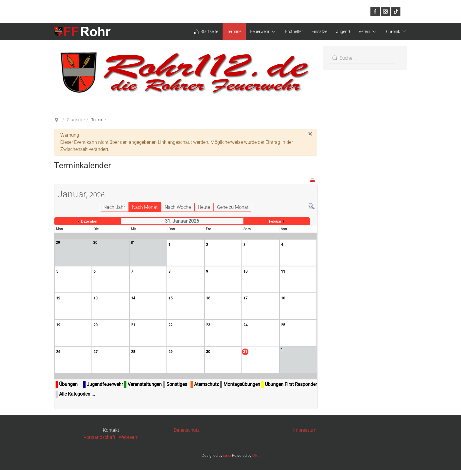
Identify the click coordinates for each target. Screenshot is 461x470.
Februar (275, 221)
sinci (227, 455)
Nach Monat (145, 207)
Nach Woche (178, 207)
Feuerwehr (263, 31)
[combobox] (362, 58)
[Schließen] (310, 133)
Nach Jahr (114, 207)
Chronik (396, 31)
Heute (204, 207)
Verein (368, 31)
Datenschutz (187, 430)
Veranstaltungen (145, 384)
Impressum (304, 430)
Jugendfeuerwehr (105, 384)
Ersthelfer (294, 31)
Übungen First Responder (291, 384)
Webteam (128, 437)
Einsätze (319, 31)
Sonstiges (176, 384)
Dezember (89, 221)
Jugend (343, 31)
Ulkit (256, 455)
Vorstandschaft (99, 437)
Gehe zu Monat (232, 207)
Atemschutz (206, 384)
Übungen (68, 384)
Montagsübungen (241, 384)
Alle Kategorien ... (77, 394)
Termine (234, 31)
